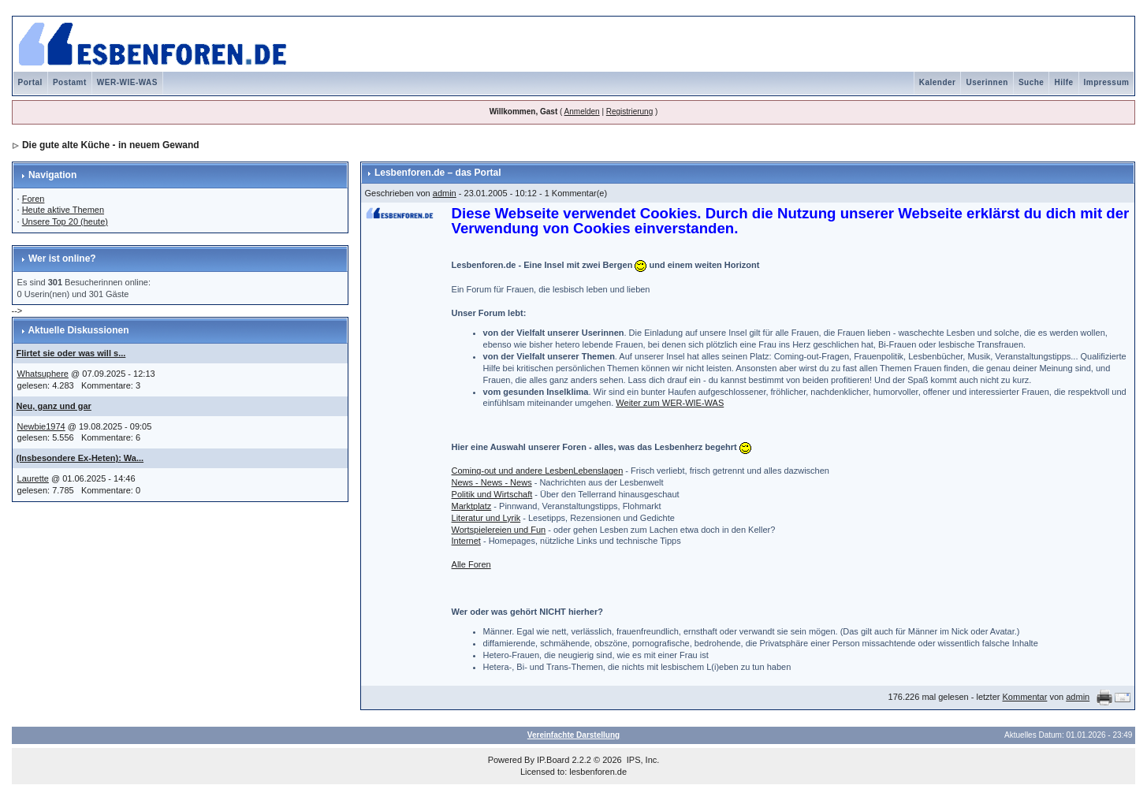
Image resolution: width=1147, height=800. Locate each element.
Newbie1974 (41, 426)
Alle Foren (471, 564)
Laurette (33, 478)
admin (444, 193)
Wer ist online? (62, 258)
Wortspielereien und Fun (499, 529)
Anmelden (582, 111)
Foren (33, 198)
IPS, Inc (642, 760)
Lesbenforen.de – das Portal (437, 172)
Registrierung (629, 111)
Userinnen (986, 82)
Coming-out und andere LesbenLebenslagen (538, 470)
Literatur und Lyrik (486, 518)
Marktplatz (472, 506)
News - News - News (492, 482)
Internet (466, 540)
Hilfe (1063, 82)
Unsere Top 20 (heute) (65, 221)
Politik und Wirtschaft (492, 494)
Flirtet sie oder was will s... (71, 353)
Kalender (937, 82)
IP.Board (553, 760)
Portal (30, 82)
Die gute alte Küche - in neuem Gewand (110, 145)
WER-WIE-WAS (127, 82)
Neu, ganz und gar (54, 406)
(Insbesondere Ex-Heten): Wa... (80, 458)
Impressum (1107, 82)
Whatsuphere (43, 373)
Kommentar (1025, 696)
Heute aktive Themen (63, 209)
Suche (1032, 82)
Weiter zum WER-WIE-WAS (670, 402)
